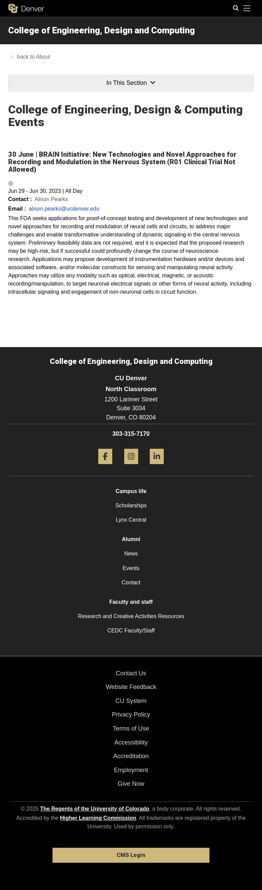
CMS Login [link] (131, 855)
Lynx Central (131, 520)
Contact (130, 582)
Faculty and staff (130, 602)
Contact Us (131, 673)
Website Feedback (131, 687)
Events (131, 568)
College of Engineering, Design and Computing (101, 30)
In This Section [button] (131, 82)
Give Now (131, 783)
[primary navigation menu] (247, 8)
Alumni (131, 539)
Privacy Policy (131, 714)
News (131, 553)
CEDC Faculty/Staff (131, 630)
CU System (130, 700)
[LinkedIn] (157, 467)
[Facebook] (105, 467)
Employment (131, 770)
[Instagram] (131, 467)
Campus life (131, 491)
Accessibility (131, 742)
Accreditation (131, 756)
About (43, 57)
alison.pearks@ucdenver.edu (64, 209)
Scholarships (131, 505)
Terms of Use (131, 728)
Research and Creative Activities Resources (131, 616)
